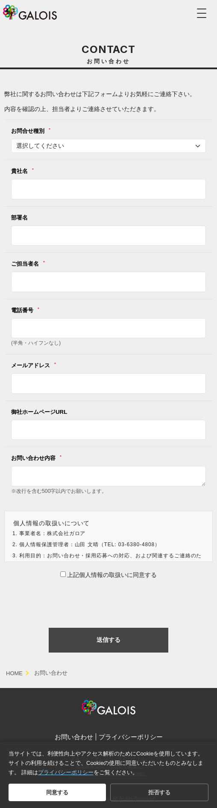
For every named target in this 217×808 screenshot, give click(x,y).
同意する (57, 792)
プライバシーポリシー (131, 737)
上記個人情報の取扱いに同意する (108, 574)
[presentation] (108, 602)
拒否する (159, 792)
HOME (14, 673)
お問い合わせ (74, 737)
